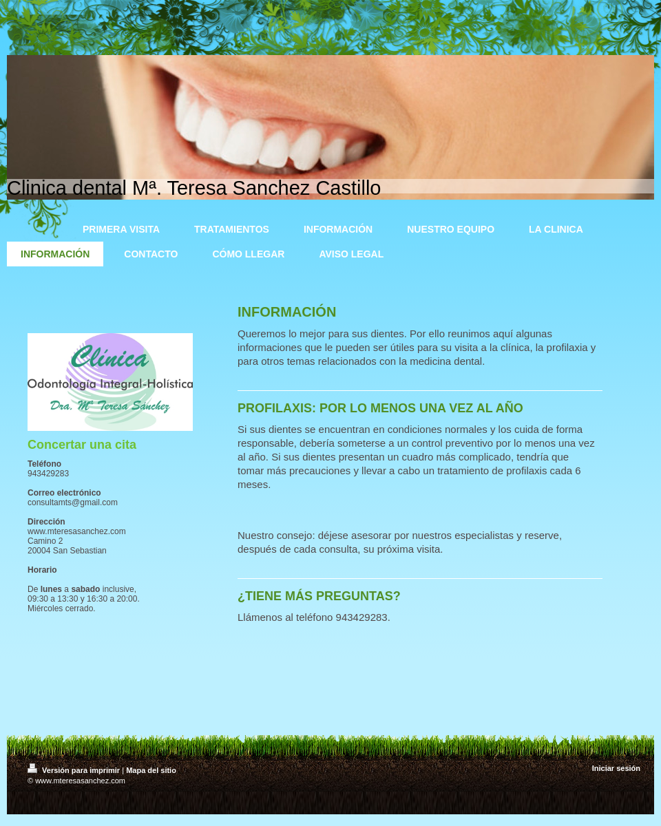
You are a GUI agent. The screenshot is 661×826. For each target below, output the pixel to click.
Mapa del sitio (151, 770)
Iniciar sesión (616, 768)
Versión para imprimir (75, 770)
